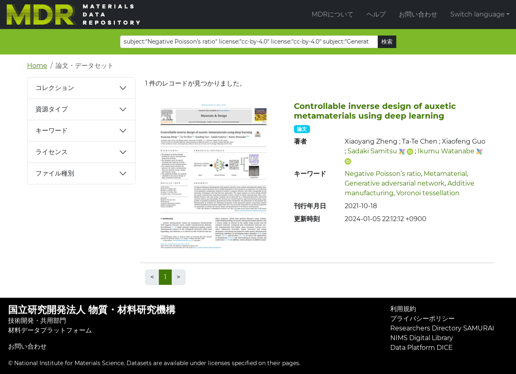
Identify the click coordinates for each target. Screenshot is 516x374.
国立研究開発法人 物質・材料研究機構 (91, 309)
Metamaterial (445, 174)
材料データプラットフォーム (50, 330)
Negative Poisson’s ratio (383, 174)
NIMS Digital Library (421, 338)
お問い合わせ (418, 14)
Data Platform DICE (421, 347)
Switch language (477, 14)
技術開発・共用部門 (37, 320)
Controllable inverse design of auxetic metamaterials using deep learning (375, 111)
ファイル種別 (54, 173)
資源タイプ (51, 109)
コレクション (54, 88)
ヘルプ (376, 14)
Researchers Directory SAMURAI (442, 328)
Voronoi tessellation (428, 193)
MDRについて (333, 14)
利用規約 (403, 309)
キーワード (51, 130)
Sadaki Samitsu (372, 151)
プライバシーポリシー (422, 318)
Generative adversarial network (395, 183)
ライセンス (51, 152)
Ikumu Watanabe (446, 151)
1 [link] (165, 277)
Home (37, 65)
